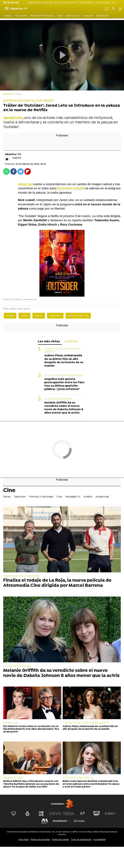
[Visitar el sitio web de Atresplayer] (62, 821)
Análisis (88, 16)
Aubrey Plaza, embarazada (40, 2)
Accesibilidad (99, 839)
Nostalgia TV (73, 16)
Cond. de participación (81, 839)
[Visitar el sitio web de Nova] (55, 813)
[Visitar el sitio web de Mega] (69, 813)
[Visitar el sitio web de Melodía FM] (44, 821)
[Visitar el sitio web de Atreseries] (82, 813)
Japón (39, 315)
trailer (24, 315)
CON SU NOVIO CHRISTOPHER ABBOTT (62, 350)
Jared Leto (26, 184)
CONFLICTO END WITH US (78, 777)
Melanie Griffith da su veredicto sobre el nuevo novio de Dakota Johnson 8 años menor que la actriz (63, 407)
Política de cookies (60, 839)
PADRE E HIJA (11, 723)
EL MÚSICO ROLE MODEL (58, 399)
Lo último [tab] (71, 341)
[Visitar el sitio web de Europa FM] (110, 813)
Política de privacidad (40, 839)
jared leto (55, 315)
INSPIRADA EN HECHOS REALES (21, 576)
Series (8, 16)
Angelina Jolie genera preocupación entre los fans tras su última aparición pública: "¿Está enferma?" (64, 384)
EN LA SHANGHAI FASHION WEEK (63, 375)
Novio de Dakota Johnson (66, 2)
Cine (60, 16)
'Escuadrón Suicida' (70, 188)
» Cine (18, 94)
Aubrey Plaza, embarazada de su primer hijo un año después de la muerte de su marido (63, 360)
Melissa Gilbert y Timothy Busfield (94, 2)
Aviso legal (23, 839)
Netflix (10, 315)
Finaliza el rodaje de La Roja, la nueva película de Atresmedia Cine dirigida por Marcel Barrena (57, 583)
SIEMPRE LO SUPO (13, 777)
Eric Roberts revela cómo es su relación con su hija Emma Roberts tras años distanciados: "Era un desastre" (31, 729)
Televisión (21, 16)
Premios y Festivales (42, 16)
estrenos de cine (78, 315)
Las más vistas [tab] (49, 341)
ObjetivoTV (8, 94)
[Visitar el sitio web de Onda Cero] (96, 813)
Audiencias (102, 16)
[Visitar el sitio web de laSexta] (27, 813)
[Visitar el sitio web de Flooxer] (79, 821)
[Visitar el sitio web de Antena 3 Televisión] (13, 813)
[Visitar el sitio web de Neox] (41, 813)
